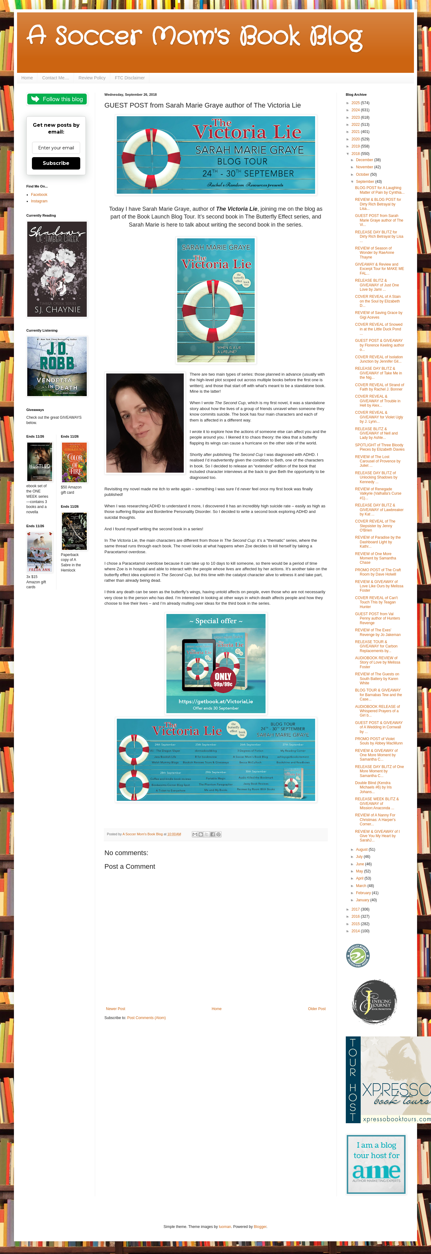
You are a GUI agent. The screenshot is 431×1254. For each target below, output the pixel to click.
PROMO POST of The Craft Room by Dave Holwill (378, 572)
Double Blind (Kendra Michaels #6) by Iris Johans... (373, 787)
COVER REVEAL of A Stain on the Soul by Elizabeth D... (378, 301)
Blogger (260, 1227)
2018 (356, 154)
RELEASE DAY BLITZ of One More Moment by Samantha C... (379, 771)
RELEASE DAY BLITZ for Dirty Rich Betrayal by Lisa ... (379, 236)
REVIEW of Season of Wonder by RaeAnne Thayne (374, 252)
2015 (356, 924)
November (365, 167)
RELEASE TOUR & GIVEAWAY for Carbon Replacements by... (376, 646)
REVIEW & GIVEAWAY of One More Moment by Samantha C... (376, 755)
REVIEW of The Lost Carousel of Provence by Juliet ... (377, 461)
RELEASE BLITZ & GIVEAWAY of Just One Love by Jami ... (377, 285)
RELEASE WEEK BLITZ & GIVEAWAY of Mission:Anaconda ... (377, 803)
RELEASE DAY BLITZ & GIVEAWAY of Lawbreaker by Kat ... (379, 509)
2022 (356, 124)
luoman (225, 1227)
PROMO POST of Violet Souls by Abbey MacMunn (379, 741)
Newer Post (115, 1009)
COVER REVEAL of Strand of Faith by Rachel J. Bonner (379, 387)
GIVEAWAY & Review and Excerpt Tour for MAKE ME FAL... (379, 269)
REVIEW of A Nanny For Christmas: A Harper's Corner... (375, 819)
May (360, 871)
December (365, 160)
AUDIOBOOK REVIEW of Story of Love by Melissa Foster (377, 662)
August (362, 849)
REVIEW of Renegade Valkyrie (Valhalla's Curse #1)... (378, 493)
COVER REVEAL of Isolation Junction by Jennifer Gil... (379, 359)
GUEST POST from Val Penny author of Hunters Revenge (377, 618)
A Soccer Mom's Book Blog (193, 37)
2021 (356, 132)
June (360, 864)
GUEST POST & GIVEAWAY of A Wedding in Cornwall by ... (379, 727)
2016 (356, 916)
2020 (356, 139)
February (364, 893)
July (360, 856)
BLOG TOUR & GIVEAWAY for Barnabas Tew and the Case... (378, 694)
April (360, 878)
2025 (356, 103)
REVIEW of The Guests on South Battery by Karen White (377, 678)
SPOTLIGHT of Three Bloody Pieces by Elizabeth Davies (380, 447)
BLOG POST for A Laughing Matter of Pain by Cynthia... (380, 190)
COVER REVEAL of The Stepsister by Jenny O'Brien (375, 525)
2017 (356, 909)
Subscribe (56, 163)
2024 (356, 110)
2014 (356, 931)
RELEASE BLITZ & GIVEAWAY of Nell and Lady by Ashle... (376, 433)
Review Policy (92, 77)
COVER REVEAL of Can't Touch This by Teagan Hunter (376, 602)
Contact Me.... (55, 77)
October (363, 174)
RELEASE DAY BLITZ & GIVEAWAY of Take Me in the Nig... (378, 373)
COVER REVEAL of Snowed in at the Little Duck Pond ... (378, 329)
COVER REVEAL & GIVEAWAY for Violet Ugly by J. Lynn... (379, 417)
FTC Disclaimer (130, 77)
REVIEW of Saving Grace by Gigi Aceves (378, 315)
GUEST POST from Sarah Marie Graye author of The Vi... (379, 220)
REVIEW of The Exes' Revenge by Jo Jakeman (378, 632)
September (365, 181)
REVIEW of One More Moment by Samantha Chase (375, 558)
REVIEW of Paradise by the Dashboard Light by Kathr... (378, 542)
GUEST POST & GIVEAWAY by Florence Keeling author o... (379, 345)
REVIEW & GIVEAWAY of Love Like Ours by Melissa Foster (379, 586)
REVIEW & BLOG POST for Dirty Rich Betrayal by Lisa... (378, 204)
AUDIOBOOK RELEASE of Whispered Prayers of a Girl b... (377, 711)
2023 (356, 117)
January (363, 900)
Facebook (39, 194)
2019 (356, 146)
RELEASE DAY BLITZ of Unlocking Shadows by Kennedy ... (376, 477)
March (361, 886)
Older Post (317, 1009)
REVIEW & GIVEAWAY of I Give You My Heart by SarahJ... (377, 836)
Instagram (39, 201)
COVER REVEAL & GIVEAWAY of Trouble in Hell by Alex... (377, 401)
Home (27, 77)
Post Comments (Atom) (146, 1018)
